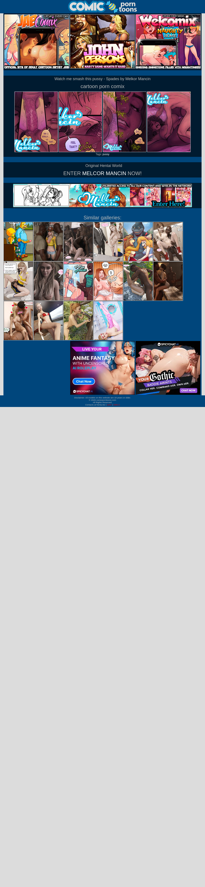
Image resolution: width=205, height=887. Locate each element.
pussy (105, 154)
